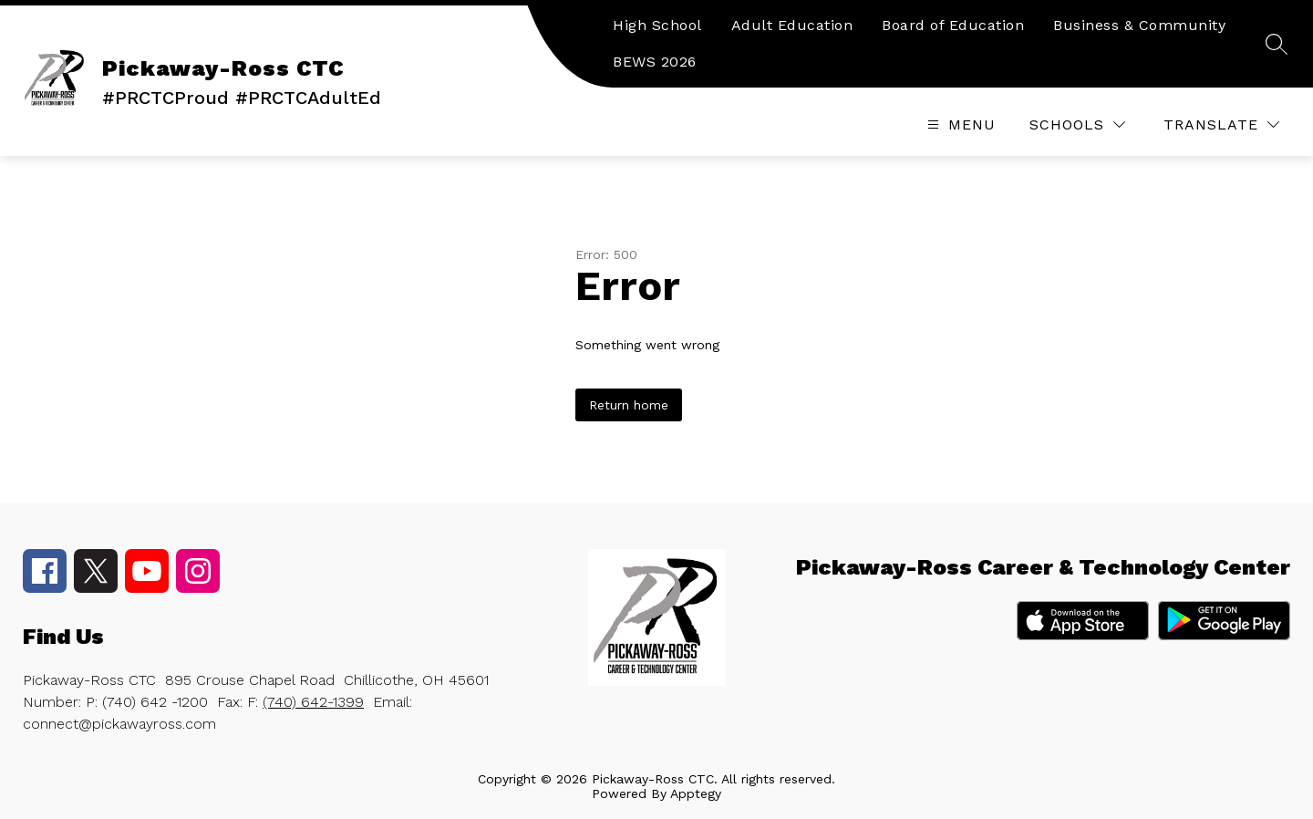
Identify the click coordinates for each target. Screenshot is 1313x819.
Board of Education (953, 25)
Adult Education (792, 25)
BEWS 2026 (655, 61)
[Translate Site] (1221, 124)
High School (657, 25)
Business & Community (1139, 25)
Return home (628, 405)
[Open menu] (959, 124)
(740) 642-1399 (313, 701)
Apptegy (695, 793)
